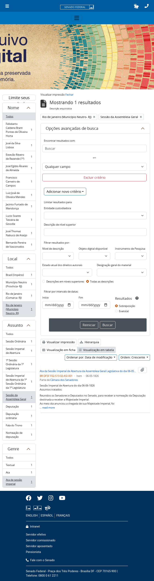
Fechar (69, 94)
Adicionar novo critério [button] (64, 191)
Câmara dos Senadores (64, 380)
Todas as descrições (101, 281)
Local (12, 258)
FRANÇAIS (63, 515)
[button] (136, 6)
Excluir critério (94, 177)
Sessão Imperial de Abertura (19, 351)
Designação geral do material (114, 265)
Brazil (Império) (19, 276)
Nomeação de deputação (19, 435)
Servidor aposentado (39, 546)
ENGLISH (32, 515)
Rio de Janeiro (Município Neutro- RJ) (19, 309)
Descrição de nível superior (60, 224)
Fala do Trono (19, 426)
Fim (81, 297)
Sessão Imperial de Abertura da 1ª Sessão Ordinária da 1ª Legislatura (19, 381)
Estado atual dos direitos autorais (62, 265)
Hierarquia (89, 342)
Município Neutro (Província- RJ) (19, 284)
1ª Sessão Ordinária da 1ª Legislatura (19, 364)
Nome (13, 107)
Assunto (15, 325)
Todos (9, 116)
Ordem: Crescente (133, 357)
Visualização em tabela (96, 350)
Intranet (33, 526)
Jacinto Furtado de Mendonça (19, 206)
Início (45, 297)
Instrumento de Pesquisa (130, 248)
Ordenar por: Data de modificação (90, 357)
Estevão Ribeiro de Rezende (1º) (19, 156)
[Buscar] (94, 148)
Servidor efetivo (36, 534)
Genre (13, 449)
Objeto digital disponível (93, 248)
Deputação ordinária (19, 416)
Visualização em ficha (58, 350)
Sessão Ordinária (19, 342)
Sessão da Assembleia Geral (19, 397)
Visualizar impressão (58, 342)
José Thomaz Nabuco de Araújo (19, 233)
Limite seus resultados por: (19, 98)
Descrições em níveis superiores (65, 281)
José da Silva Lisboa (19, 145)
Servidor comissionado (40, 540)
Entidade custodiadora (57, 208)
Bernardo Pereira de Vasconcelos (19, 244)
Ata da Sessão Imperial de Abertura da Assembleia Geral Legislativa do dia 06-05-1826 (88, 371)
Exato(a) (124, 311)
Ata (19, 473)
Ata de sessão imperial (19, 482)
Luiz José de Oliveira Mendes (19, 195)
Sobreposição (127, 306)
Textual (19, 466)
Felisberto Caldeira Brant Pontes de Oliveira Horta (19, 130)
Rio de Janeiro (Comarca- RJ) (19, 296)
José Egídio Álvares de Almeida (19, 168)
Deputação (19, 407)
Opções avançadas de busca (72, 128)
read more (48, 407)
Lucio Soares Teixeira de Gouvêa (19, 220)
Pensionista (33, 552)
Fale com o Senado (40, 560)
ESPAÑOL (47, 515)
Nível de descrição (53, 248)
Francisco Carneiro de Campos (19, 181)
